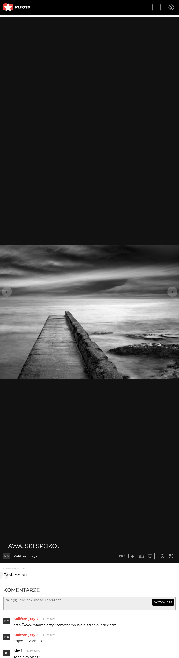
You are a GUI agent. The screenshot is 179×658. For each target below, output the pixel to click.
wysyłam (163, 602)
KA (6, 556)
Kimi (17, 653)
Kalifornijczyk (25, 556)
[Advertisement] (89, 48)
